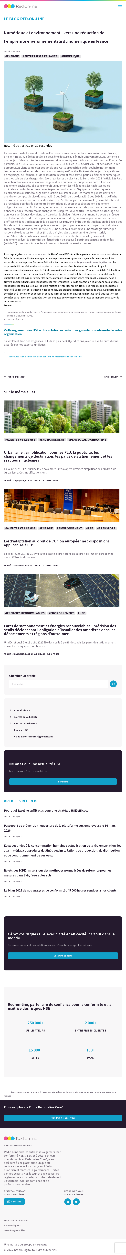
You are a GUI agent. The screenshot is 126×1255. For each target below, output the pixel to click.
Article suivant (113, 376)
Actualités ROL (22, 710)
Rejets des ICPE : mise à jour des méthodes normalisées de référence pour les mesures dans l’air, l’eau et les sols (57, 872)
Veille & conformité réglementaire (33, 736)
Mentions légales (12, 1225)
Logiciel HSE (21, 730)
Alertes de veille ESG (25, 716)
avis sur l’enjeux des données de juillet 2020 (90, 262)
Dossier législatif (15, 319)
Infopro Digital (40, 1244)
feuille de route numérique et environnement (43, 164)
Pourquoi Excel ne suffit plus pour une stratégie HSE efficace (46, 810)
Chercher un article (22, 676)
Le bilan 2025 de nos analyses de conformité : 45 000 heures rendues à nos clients (60, 890)
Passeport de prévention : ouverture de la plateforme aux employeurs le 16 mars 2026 (60, 827)
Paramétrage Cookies (14, 1230)
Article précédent (14, 376)
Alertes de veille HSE (25, 723)
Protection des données (16, 1220)
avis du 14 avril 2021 (37, 254)
